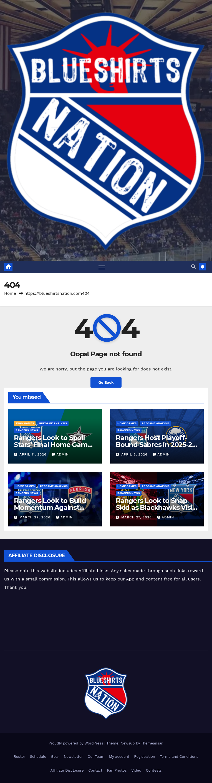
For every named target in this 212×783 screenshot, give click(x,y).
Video (136, 770)
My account (119, 756)
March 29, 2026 (35, 517)
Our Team (96, 756)
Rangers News (27, 430)
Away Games (25, 423)
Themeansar (151, 743)
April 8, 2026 (135, 454)
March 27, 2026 (137, 517)
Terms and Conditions (179, 756)
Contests (154, 770)
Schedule (38, 756)
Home (10, 293)
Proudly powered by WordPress (76, 743)
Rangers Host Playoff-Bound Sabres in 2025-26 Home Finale (156, 445)
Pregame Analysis (53, 423)
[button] (193, 266)
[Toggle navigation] (101, 267)
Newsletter (73, 756)
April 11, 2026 (33, 454)
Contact (95, 770)
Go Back (105, 382)
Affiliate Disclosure (67, 770)
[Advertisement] (101, 621)
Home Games (127, 423)
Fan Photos (117, 770)
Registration (144, 756)
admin (60, 454)
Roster (19, 756)
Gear (55, 756)
